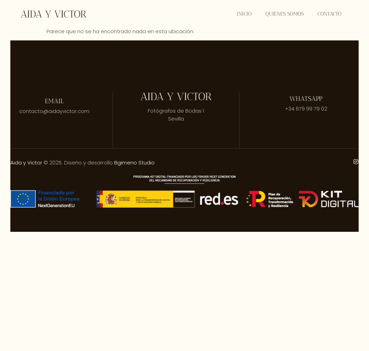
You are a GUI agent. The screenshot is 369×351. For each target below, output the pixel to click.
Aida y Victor (26, 162)
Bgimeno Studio (134, 162)
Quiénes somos (284, 14)
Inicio (244, 14)
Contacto (329, 14)
